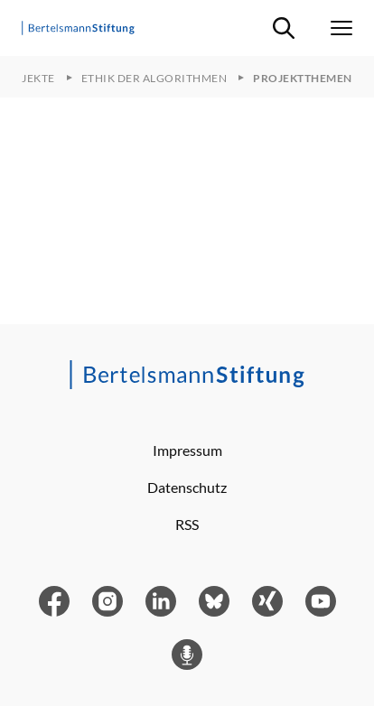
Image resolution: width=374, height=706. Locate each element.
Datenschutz (187, 487)
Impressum (187, 450)
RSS (187, 524)
